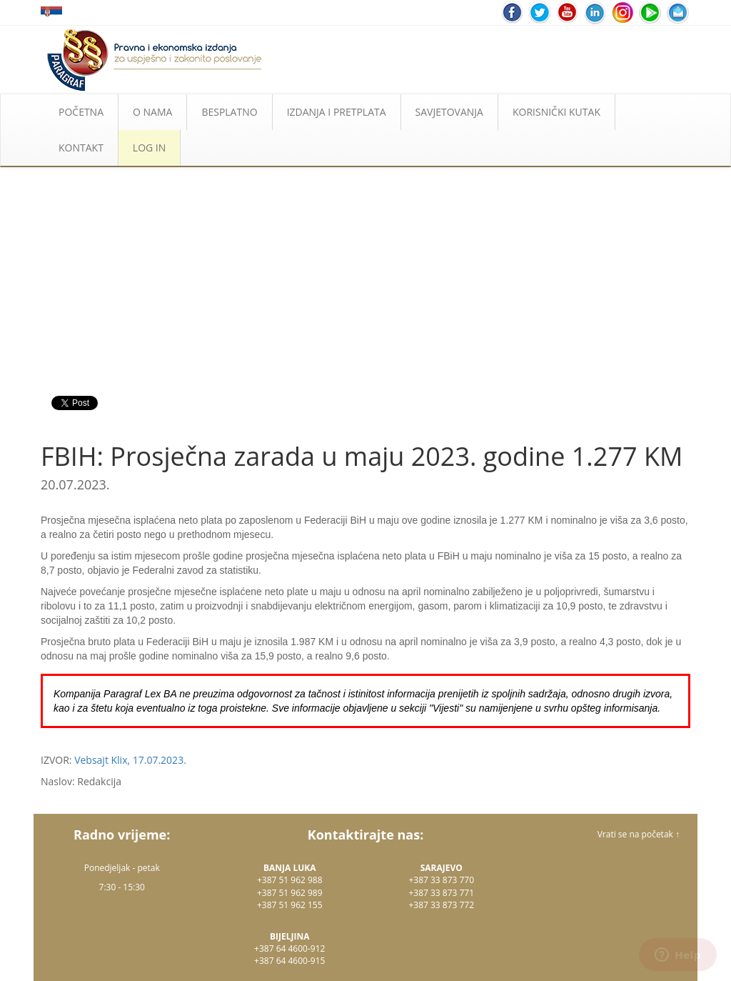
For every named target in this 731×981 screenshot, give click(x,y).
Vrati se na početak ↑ (639, 834)
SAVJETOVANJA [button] (449, 112)
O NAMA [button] (152, 112)
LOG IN (149, 147)
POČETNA (81, 112)
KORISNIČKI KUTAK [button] (556, 112)
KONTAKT (81, 147)
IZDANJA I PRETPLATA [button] (336, 112)
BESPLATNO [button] (229, 112)
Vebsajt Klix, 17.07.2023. (130, 760)
